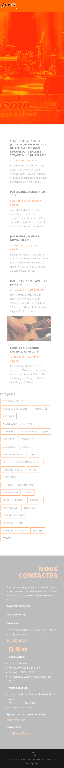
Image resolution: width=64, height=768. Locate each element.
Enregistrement (13, 454)
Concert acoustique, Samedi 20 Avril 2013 (25, 349)
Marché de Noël (13, 500)
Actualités (40, 408)
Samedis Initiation (14, 530)
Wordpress (32, 763)
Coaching (27, 439)
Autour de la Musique (34, 431)
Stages (7, 538)
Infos (32, 469)
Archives (33, 160)
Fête (5, 462)
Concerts (33, 357)
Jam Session (34, 201)
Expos (34, 454)
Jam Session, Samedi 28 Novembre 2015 (25, 238)
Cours (26, 446)
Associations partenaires (19, 423)
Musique (35, 500)
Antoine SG (33, 759)
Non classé (10, 507)
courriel (15, 595)
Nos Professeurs (14, 515)
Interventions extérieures (20, 484)
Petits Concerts (13, 523)
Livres (28, 492)
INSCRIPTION (10, 477)
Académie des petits (15, 401)
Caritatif (8, 439)
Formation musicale (28, 462)
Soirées (15, 205)
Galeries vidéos (13, 469)
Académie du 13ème (15, 408)
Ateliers (8, 431)
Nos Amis (30, 507)
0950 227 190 (49, 591)
